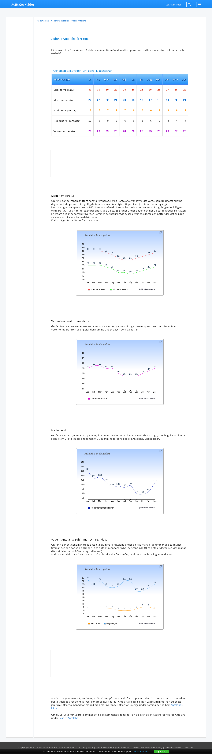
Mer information (141, 751)
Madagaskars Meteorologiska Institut (108, 748)
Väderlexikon (66, 748)
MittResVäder (22, 4)
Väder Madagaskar (60, 21)
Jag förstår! (161, 751)
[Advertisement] (19, 63)
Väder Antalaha (69, 718)
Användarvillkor (173, 748)
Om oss (189, 748)
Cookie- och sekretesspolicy (146, 748)
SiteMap (80, 748)
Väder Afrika (43, 21)
